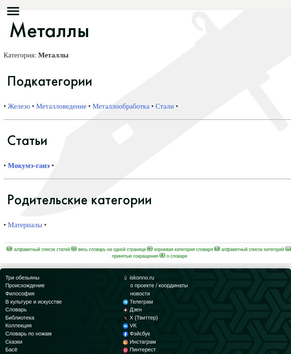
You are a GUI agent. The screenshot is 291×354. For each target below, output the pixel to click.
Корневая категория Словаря (180, 249)
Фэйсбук (136, 334)
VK (130, 325)
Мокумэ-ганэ (29, 165)
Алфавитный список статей (38, 249)
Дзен (132, 309)
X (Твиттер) (140, 318)
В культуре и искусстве (33, 302)
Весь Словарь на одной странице (108, 249)
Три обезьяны (22, 278)
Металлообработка (121, 106)
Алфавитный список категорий (249, 249)
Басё (11, 350)
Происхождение (24, 285)
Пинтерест (139, 350)
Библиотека (19, 318)
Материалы (25, 225)
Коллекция (18, 325)
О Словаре (173, 256)
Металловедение (61, 106)
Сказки (13, 342)
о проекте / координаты (159, 285)
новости (140, 294)
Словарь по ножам (28, 334)
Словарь (16, 309)
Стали (164, 106)
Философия (19, 294)
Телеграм (138, 302)
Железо (19, 106)
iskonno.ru (138, 278)
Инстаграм (139, 342)
